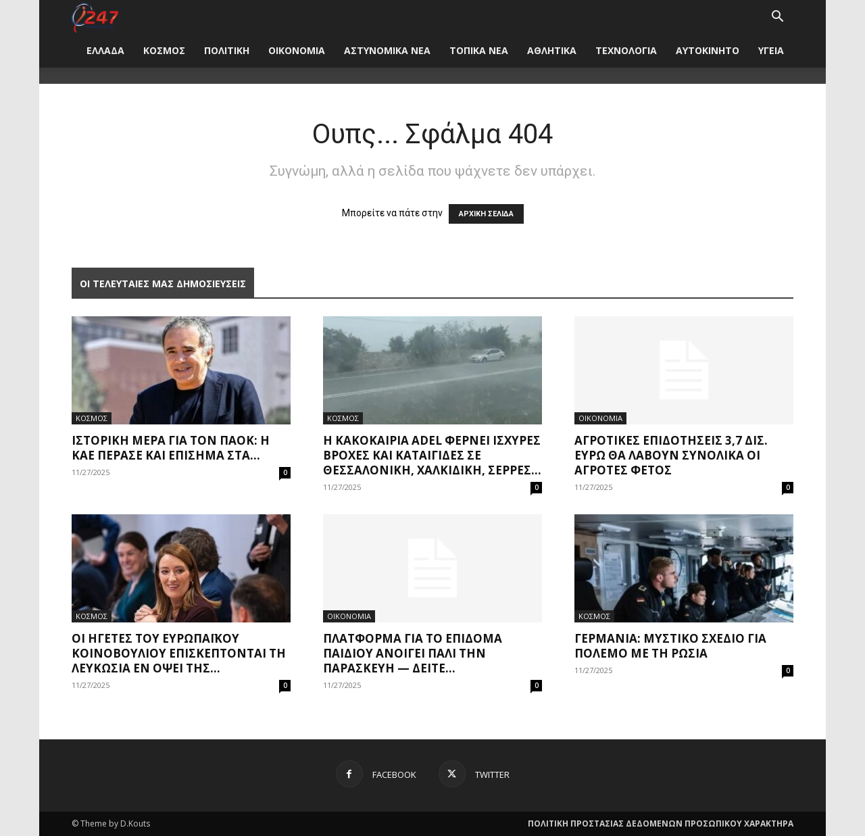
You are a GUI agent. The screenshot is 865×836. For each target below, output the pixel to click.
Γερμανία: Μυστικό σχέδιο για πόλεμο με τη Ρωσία (670, 646)
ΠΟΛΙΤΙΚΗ (226, 50)
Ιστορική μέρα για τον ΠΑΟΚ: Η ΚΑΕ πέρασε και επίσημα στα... (171, 448)
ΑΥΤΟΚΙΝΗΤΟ (707, 50)
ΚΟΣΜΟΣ (164, 50)
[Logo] (95, 16)
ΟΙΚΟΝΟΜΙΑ (296, 50)
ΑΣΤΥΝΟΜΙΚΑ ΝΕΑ (387, 50)
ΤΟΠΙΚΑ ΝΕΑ (478, 50)
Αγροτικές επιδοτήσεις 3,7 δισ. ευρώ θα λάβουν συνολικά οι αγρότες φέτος (671, 455)
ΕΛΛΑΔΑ (105, 50)
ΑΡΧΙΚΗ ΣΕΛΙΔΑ (486, 214)
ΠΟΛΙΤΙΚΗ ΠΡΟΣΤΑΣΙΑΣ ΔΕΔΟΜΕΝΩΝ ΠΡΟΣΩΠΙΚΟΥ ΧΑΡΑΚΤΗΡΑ (660, 823)
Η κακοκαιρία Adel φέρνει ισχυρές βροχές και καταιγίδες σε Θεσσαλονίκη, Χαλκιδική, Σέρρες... (432, 455)
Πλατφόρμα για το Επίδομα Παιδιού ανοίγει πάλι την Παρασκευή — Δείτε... (412, 653)
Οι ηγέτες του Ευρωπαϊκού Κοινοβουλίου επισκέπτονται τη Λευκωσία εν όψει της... (179, 653)
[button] (777, 17)
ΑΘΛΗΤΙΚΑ (551, 50)
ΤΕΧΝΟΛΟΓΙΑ (626, 50)
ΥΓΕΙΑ (771, 50)
